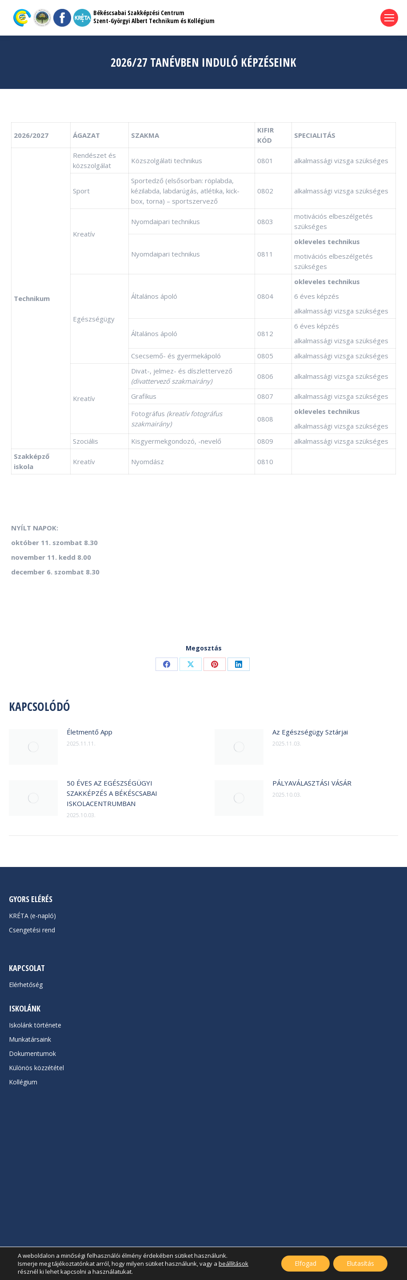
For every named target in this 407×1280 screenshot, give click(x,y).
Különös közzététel (36, 1067)
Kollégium (23, 1082)
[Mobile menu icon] (389, 18)
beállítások (233, 1264)
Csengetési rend (32, 930)
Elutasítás (360, 1263)
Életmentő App (89, 731)
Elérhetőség (26, 984)
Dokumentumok (32, 1053)
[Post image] (33, 747)
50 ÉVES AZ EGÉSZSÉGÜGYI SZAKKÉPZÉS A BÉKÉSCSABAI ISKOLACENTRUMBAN (112, 793)
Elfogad (305, 1263)
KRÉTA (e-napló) (32, 915)
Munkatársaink (30, 1039)
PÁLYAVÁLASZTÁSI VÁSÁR (311, 782)
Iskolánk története (35, 1025)
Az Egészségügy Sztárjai (310, 731)
